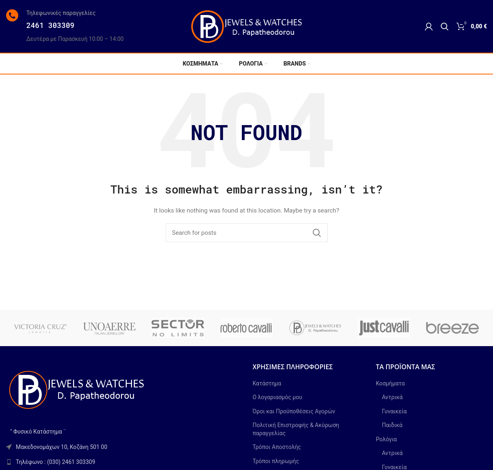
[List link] (123, 461)
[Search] (444, 26)
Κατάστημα (267, 383)
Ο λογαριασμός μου (277, 397)
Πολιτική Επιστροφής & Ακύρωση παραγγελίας (296, 429)
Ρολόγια (386, 439)
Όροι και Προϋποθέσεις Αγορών (294, 411)
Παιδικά (392, 425)
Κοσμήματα (390, 383)
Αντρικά (392, 397)
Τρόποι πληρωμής (276, 461)
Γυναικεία (394, 411)
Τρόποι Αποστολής (277, 447)
